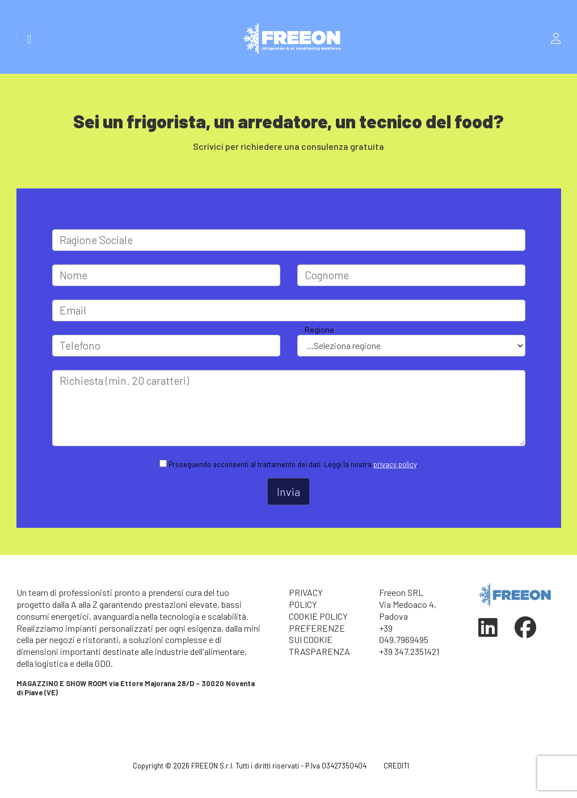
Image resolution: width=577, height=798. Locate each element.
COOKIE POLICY (318, 616)
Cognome (327, 275)
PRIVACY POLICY (306, 598)
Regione (319, 329)
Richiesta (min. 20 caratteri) (124, 380)
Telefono (80, 345)
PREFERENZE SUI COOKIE (317, 634)
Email (73, 310)
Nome (73, 275)
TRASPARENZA (319, 651)
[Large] (288, 240)
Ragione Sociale (96, 239)
